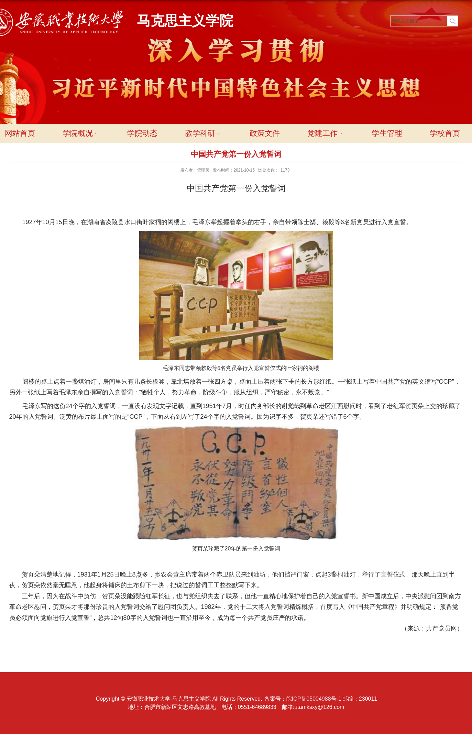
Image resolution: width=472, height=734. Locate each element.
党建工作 (325, 133)
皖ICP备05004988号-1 (313, 699)
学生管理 (387, 133)
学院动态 (142, 133)
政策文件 (265, 133)
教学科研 (203, 133)
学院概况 (81, 133)
